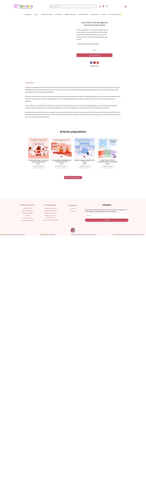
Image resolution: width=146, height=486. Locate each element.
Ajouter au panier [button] (38, 166)
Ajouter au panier (94, 55)
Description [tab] (29, 83)
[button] (125, 6)
